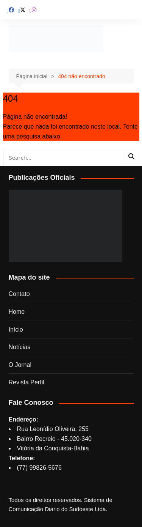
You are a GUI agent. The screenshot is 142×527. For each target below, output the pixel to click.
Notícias (20, 347)
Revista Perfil (26, 382)
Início (16, 329)
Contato (19, 294)
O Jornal (20, 365)
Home (17, 311)
